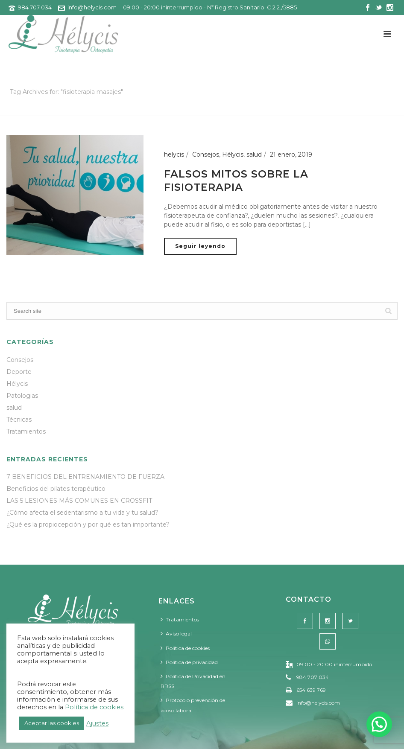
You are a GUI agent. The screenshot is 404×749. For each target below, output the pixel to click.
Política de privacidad (189, 662)
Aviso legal (176, 633)
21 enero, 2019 (291, 154)
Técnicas (19, 419)
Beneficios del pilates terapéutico (55, 489)
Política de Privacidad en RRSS (193, 681)
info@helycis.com (92, 7)
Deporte (19, 372)
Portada (304, 108)
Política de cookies (185, 648)
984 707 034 (35, 7)
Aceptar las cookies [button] (51, 723)
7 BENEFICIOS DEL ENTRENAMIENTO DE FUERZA (85, 477)
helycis (174, 154)
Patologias (22, 395)
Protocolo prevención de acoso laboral (193, 705)
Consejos (205, 154)
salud (254, 154)
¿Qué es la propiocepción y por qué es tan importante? (88, 524)
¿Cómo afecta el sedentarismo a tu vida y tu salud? (82, 512)
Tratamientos (26, 431)
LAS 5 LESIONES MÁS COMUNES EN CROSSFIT (79, 500)
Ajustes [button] (97, 723)
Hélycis (232, 154)
